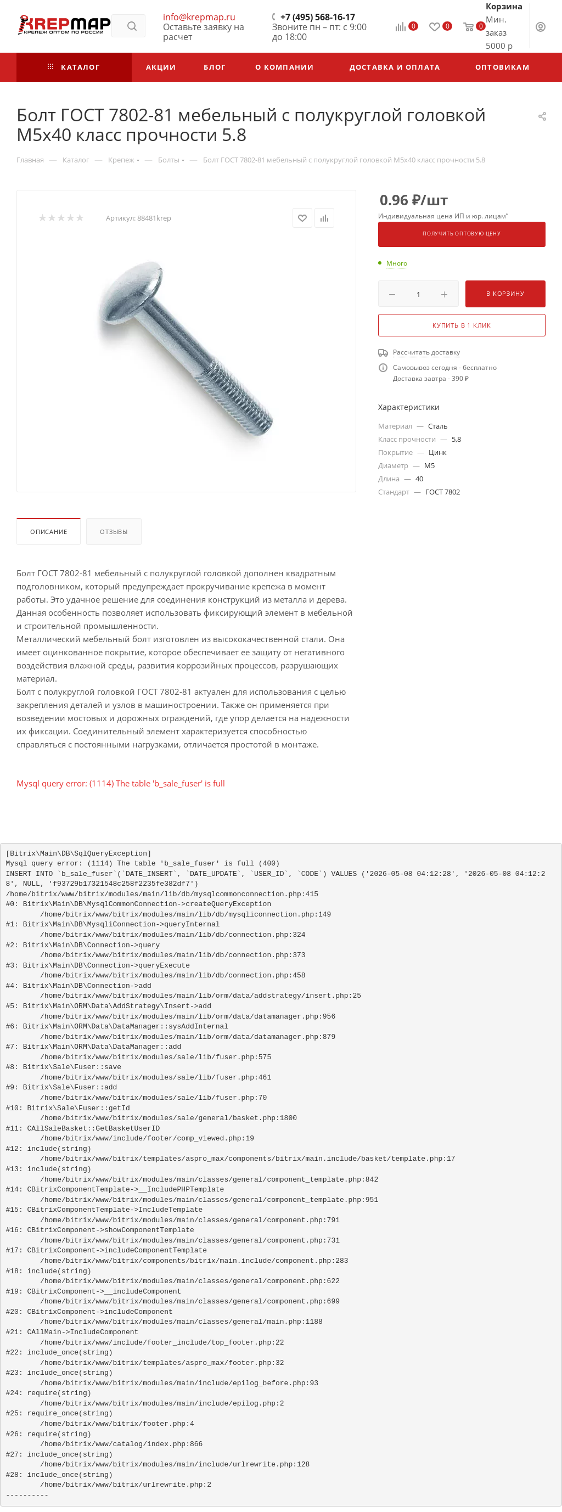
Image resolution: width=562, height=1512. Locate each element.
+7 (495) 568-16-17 (317, 17)
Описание (48, 531)
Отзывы (114, 531)
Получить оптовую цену (462, 234)
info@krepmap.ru (199, 17)
